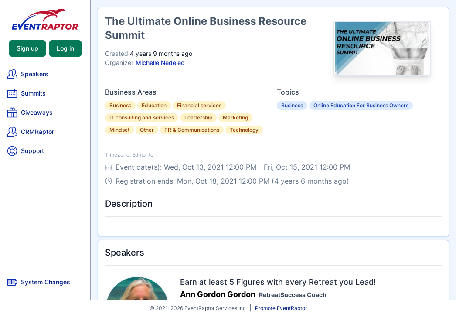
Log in (65, 48)
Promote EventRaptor (281, 308)
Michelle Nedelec (160, 62)
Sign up (27, 48)
